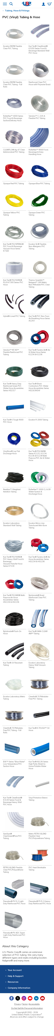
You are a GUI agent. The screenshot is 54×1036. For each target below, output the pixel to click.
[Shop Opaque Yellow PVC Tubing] (14, 203)
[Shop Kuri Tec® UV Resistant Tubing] (14, 654)
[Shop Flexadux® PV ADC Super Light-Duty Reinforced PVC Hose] (14, 930)
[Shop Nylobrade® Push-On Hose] (14, 623)
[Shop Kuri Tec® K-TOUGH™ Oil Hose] (40, 719)
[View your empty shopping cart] (49, 4)
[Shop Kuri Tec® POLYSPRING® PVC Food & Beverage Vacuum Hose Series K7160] (14, 237)
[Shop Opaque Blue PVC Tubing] (40, 173)
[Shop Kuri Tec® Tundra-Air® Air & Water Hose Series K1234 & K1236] (40, 342)
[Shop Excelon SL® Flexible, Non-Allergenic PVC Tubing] (40, 236)
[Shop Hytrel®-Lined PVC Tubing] (14, 307)
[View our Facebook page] (11, 1004)
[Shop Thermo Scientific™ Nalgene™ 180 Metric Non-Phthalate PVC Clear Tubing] (40, 273)
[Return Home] (27, 4)
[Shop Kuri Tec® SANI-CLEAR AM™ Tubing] (40, 623)
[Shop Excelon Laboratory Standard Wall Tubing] (14, 514)
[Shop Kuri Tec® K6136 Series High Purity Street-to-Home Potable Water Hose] (40, 755)
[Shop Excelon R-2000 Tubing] (40, 410)
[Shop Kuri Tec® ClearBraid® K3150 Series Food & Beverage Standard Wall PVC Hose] (40, 39)
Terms (25, 1010)
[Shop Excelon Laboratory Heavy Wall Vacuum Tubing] (40, 655)
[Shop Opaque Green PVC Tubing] (40, 203)
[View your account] (43, 4)
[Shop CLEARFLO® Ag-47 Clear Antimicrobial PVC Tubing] (14, 140)
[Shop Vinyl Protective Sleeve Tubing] (40, 789)
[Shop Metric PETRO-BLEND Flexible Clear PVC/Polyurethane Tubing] (40, 828)
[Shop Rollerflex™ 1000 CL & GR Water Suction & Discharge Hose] (40, 482)
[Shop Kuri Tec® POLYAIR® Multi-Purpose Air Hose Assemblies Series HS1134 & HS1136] (14, 589)
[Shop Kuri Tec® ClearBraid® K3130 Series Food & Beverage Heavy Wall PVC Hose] (14, 791)
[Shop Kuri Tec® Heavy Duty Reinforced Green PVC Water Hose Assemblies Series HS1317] (14, 377)
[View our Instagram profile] (24, 1004)
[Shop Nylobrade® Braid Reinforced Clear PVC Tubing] (40, 587)
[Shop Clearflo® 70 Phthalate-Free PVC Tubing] (40, 688)
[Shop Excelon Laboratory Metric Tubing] (14, 688)
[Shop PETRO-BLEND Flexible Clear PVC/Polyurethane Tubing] (14, 862)
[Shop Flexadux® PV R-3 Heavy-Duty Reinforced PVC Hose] (40, 896)
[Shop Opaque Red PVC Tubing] (14, 173)
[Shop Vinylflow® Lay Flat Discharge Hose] (14, 442)
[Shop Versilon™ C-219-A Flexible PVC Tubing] (40, 106)
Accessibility (34, 1010)
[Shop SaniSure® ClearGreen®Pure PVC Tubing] (14, 826)
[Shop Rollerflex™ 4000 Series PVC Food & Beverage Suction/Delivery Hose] (14, 108)
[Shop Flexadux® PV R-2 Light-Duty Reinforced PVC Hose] (14, 896)
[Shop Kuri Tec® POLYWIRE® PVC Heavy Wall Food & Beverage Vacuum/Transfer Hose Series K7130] (14, 552)
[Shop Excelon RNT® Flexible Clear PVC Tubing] (14, 37)
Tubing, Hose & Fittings (17, 10)
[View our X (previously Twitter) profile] (18, 1004)
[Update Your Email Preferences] (42, 1004)
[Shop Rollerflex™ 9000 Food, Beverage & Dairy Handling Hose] (40, 141)
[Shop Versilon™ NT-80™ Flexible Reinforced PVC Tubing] (14, 342)
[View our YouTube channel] (30, 1004)
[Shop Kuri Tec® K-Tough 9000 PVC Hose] (14, 411)
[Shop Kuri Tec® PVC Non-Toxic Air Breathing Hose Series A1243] (40, 308)
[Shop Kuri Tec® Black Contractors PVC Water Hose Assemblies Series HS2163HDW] (40, 377)
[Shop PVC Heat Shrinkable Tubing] (40, 861)
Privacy (17, 1010)
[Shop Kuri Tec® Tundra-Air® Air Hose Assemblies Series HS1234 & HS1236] (40, 550)
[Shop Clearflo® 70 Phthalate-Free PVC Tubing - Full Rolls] (14, 720)
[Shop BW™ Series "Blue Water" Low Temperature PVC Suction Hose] (14, 754)
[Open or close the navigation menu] (4, 4)
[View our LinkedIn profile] (36, 1004)
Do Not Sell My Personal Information (27, 1014)
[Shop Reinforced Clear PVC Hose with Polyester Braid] (40, 74)
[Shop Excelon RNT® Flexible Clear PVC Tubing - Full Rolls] (14, 74)
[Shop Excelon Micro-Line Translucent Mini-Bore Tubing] (40, 515)
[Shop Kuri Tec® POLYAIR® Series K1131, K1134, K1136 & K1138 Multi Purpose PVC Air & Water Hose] (40, 446)
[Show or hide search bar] (11, 4)
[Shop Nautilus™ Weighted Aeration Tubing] (14, 480)
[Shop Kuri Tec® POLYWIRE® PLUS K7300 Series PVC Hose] (14, 272)
